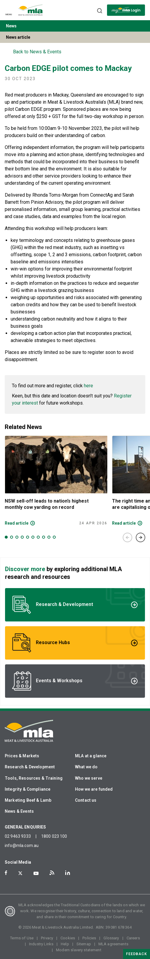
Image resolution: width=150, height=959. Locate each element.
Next (140, 537)
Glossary (111, 938)
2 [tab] (11, 537)
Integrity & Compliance (27, 789)
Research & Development (30, 766)
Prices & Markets (22, 755)
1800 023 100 (54, 836)
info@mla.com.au (22, 845)
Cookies (67, 938)
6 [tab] (32, 537)
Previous (127, 537)
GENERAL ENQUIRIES (25, 827)
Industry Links (41, 944)
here (88, 385)
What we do (86, 766)
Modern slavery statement (78, 950)
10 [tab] (54, 537)
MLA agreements (113, 944)
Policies (89, 938)
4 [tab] (22, 537)
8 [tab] (43, 537)
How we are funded (94, 789)
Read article (16, 523)
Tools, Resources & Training (34, 778)
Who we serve (88, 778)
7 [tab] (38, 537)
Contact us (86, 800)
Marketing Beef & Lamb (28, 800)
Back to (37, 52)
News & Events (19, 811)
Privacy (47, 938)
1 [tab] (6, 537)
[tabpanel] (56, 481)
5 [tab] (27, 537)
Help (65, 944)
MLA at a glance (90, 755)
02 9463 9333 (18, 836)
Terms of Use (21, 938)
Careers (133, 938)
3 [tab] (16, 537)
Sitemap (83, 944)
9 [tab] (48, 537)
